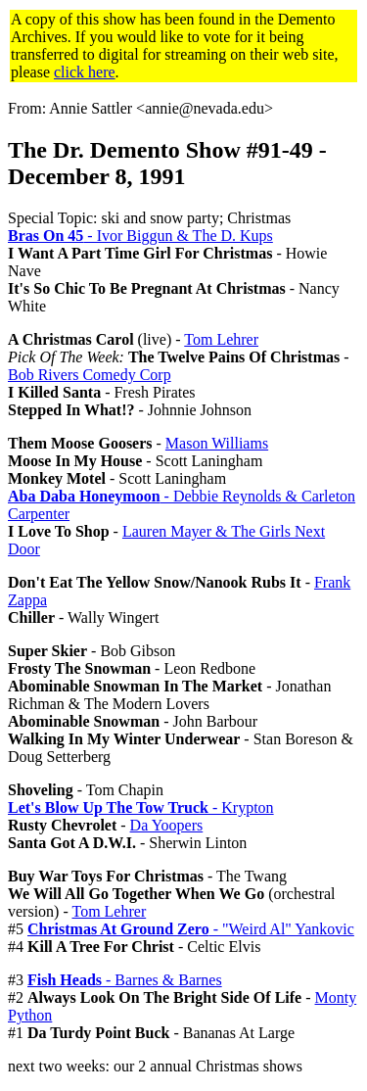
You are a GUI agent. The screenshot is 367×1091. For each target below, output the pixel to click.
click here (84, 72)
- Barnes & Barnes (124, 980)
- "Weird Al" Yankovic (190, 929)
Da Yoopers (167, 825)
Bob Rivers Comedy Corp (89, 374)
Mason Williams (216, 443)
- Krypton (141, 807)
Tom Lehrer (221, 339)
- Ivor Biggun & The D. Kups (140, 235)
